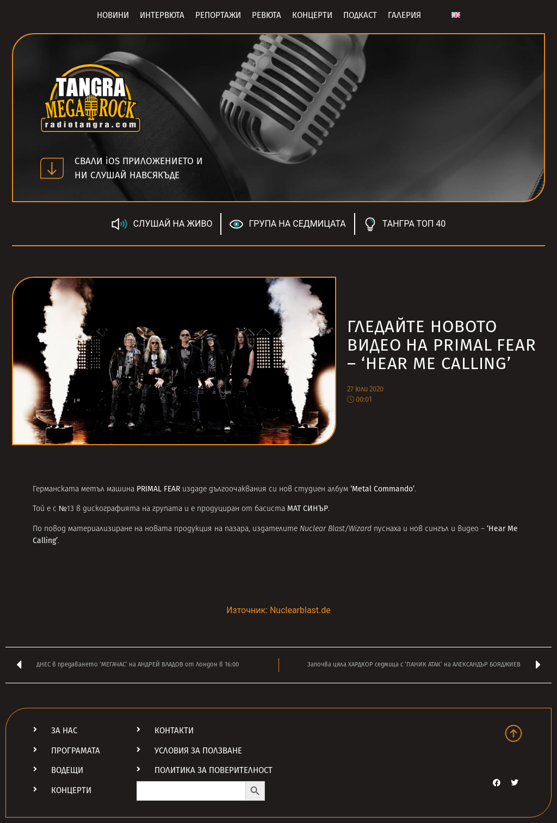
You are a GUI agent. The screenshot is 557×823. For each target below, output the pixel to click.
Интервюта (162, 15)
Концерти (312, 15)
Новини (113, 15)
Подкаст (360, 15)
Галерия (404, 15)
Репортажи (218, 15)
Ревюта (266, 15)
